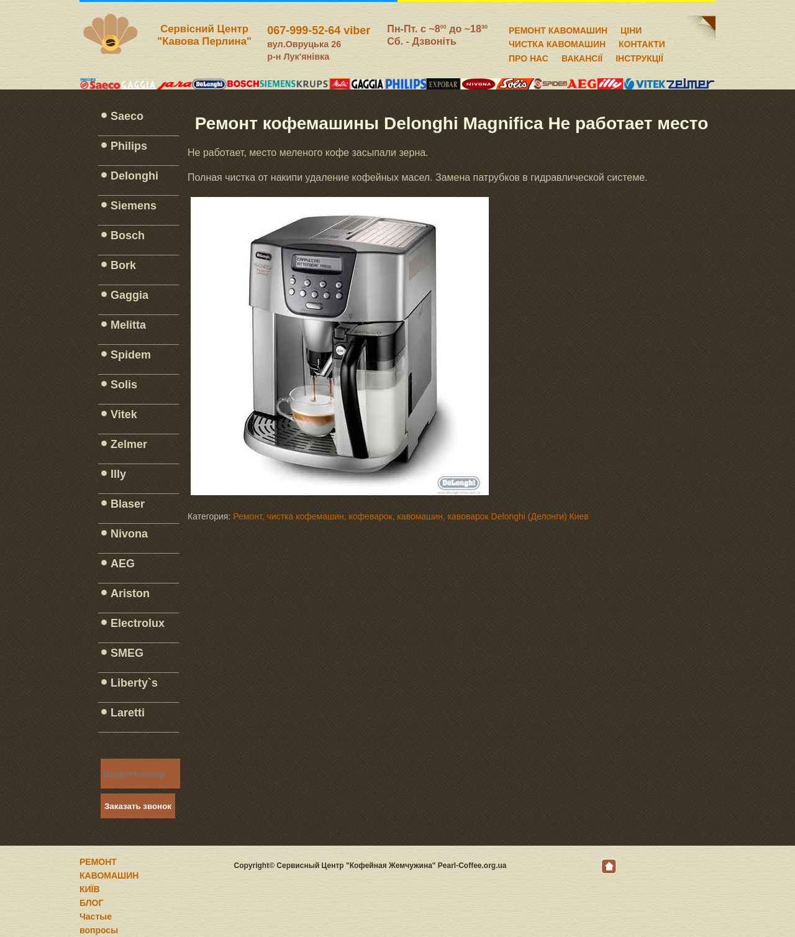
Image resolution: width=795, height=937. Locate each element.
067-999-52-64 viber (318, 30)
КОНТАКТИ (642, 42)
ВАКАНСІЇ (581, 56)
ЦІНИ (631, 28)
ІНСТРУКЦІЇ (639, 56)
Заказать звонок (137, 806)
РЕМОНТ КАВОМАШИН (558, 28)
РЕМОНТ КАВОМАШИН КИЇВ (109, 875)
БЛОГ (91, 903)
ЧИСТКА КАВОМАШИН (557, 42)
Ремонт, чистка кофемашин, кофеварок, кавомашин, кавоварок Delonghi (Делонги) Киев (411, 516)
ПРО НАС (528, 56)
